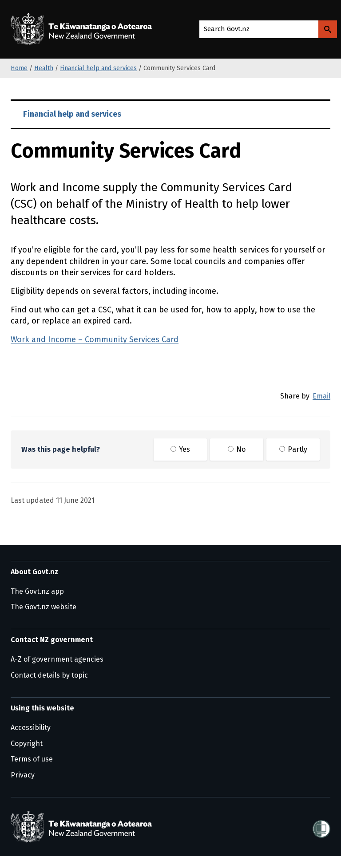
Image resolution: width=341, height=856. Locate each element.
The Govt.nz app (37, 591)
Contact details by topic (49, 675)
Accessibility (31, 727)
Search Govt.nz (227, 29)
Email (321, 396)
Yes (180, 449)
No (237, 449)
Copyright (27, 743)
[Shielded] (321, 826)
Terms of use (32, 759)
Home (19, 68)
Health (43, 68)
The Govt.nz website (43, 607)
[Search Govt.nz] (327, 29)
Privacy (23, 775)
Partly (293, 449)
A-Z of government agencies (57, 659)
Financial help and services (98, 68)
